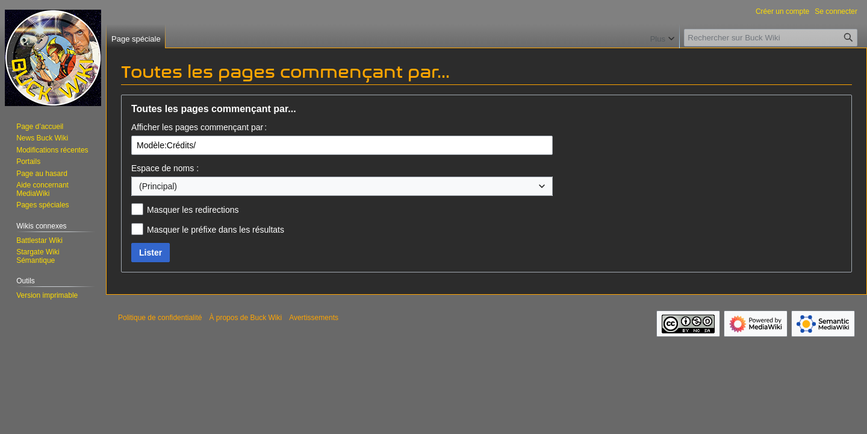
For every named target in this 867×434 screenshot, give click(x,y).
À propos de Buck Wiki (245, 317)
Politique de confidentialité (160, 317)
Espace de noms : (165, 168)
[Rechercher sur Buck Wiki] (770, 37)
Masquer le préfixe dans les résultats (215, 229)
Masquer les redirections (193, 210)
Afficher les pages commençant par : (199, 127)
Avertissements (313, 317)
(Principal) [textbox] (158, 186)
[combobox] (342, 186)
